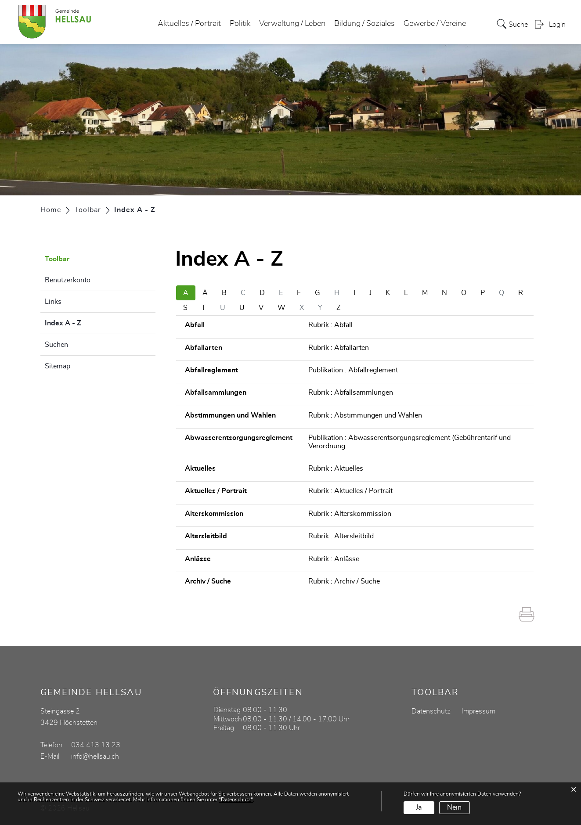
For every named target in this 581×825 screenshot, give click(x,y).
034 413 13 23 (95, 745)
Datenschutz (431, 711)
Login (557, 24)
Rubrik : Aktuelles (335, 468)
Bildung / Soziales (364, 24)
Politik (240, 24)
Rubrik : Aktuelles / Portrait (350, 490)
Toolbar (57, 259)
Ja (419, 807)
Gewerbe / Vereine (435, 24)
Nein (454, 807)
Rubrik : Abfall (330, 324)
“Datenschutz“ (236, 799)
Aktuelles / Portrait (189, 24)
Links (53, 301)
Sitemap (57, 366)
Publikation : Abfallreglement (353, 370)
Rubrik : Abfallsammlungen (350, 392)
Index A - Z (85, 322)
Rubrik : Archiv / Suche (344, 581)
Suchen (56, 344)
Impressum (478, 711)
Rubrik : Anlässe (333, 558)
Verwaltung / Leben (292, 24)
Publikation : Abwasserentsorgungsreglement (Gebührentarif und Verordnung (409, 441)
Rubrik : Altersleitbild (341, 536)
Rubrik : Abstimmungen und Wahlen (365, 415)
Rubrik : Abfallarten (338, 347)
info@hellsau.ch (95, 756)
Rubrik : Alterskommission (349, 513)
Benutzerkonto (67, 280)
